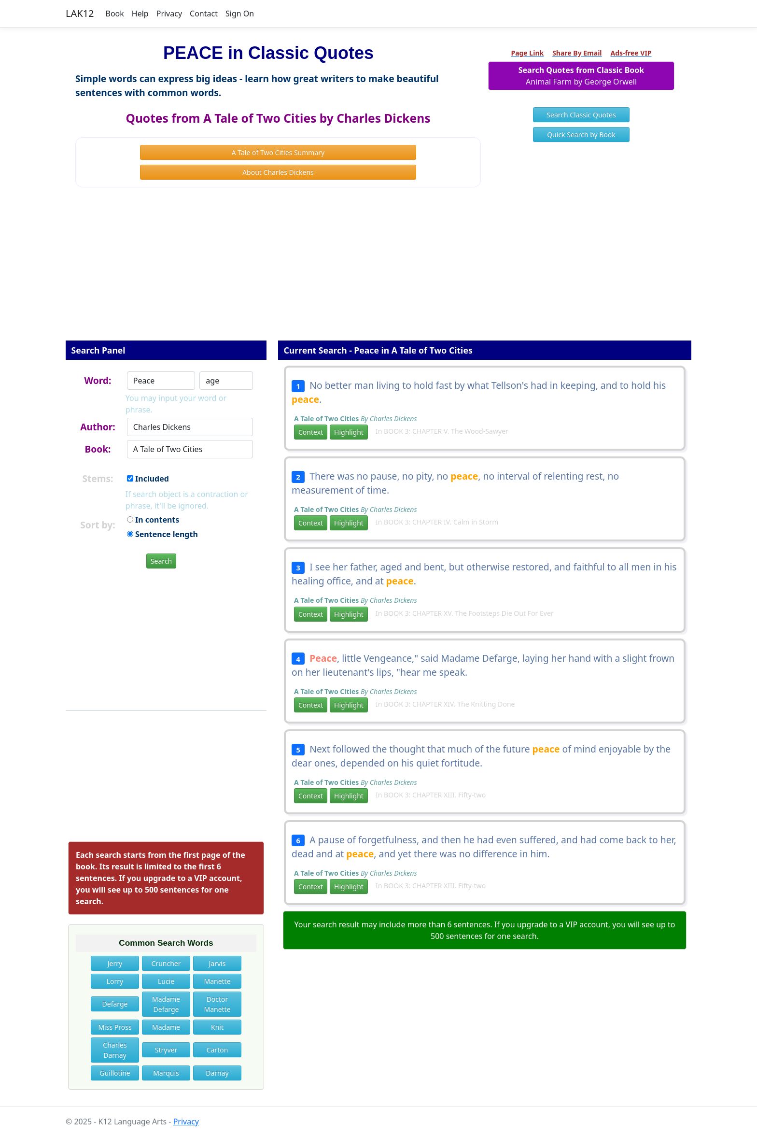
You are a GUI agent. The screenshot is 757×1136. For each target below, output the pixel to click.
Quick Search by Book (581, 134)
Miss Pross (114, 1027)
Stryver (166, 1049)
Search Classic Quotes (581, 114)
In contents (153, 519)
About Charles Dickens (278, 172)
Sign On (239, 13)
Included (148, 478)
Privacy (169, 13)
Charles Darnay (114, 1050)
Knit (217, 1027)
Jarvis (217, 963)
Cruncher (166, 963)
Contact (204, 13)
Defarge (115, 1003)
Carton (217, 1049)
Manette (217, 981)
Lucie (166, 981)
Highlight (349, 432)
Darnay (217, 1073)
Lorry (115, 981)
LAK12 (80, 13)
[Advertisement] (378, 270)
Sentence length (162, 534)
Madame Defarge (166, 1004)
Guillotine (114, 1073)
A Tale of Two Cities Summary (278, 152)
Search (161, 561)
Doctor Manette (217, 1004)
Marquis (166, 1073)
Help (140, 13)
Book (115, 13)
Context (310, 432)
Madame (166, 1027)
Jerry (115, 963)
